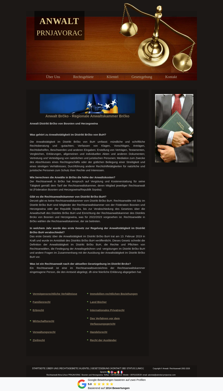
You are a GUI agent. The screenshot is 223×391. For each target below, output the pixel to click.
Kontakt (171, 77)
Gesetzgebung (142, 77)
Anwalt (59, 21)
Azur (66, 375)
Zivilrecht (39, 340)
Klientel (112, 77)
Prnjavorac (59, 33)
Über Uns (53, 77)
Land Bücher (98, 301)
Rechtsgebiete (83, 77)
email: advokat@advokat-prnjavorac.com (159, 375)
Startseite (39, 368)
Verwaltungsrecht (44, 332)
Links (140, 368)
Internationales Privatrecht (107, 310)
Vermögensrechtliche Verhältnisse (55, 293)
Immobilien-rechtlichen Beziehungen (114, 293)
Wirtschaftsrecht (43, 321)
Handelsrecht (98, 332)
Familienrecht (42, 301)
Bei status (129, 368)
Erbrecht (38, 310)
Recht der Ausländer (103, 340)
